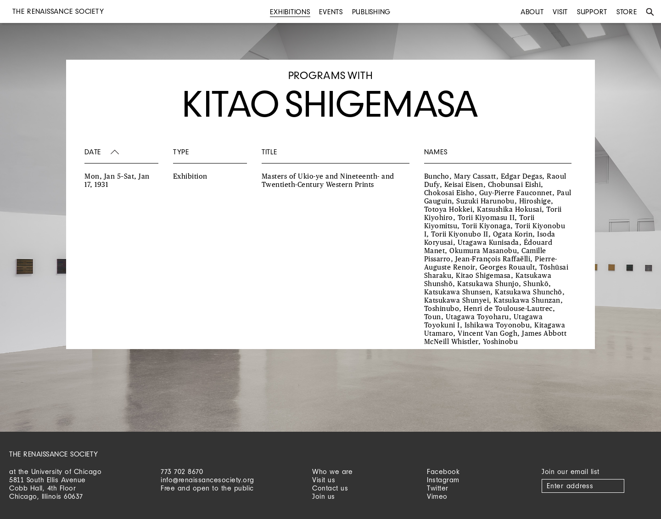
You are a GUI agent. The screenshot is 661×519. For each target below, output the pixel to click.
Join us (323, 496)
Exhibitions (290, 11)
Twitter (437, 488)
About (532, 11)
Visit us (323, 479)
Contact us (330, 488)
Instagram (443, 479)
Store (626, 11)
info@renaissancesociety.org (207, 479)
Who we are (332, 471)
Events (331, 11)
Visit (560, 11)
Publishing (371, 11)
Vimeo (437, 496)
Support (592, 11)
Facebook (443, 471)
